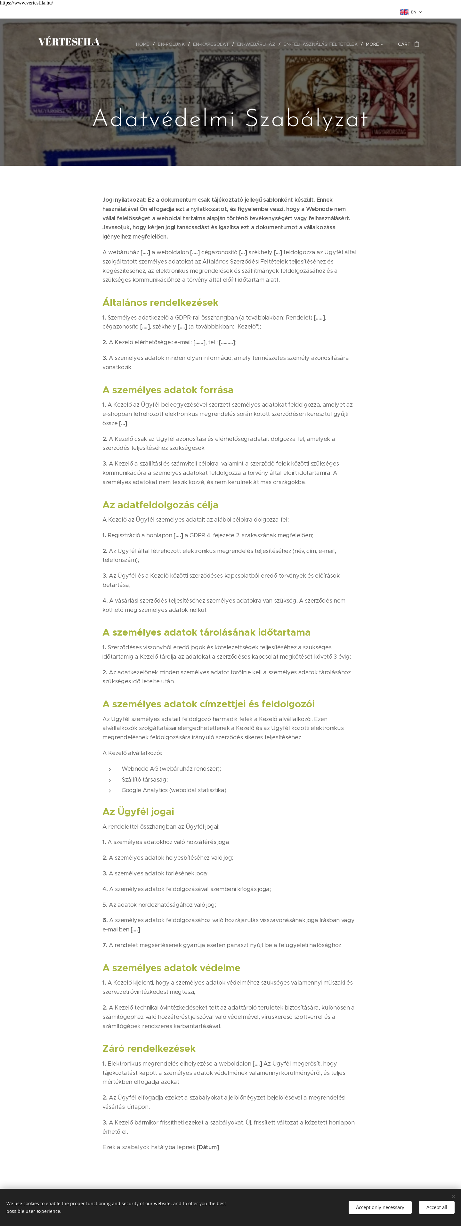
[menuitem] (147, 44)
